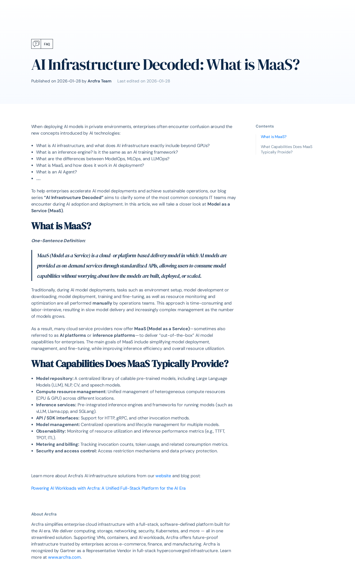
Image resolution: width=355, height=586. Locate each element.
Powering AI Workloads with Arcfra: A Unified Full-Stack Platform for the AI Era (108, 488)
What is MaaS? (273, 136)
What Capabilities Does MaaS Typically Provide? (287, 149)
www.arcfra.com (64, 557)
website (163, 476)
